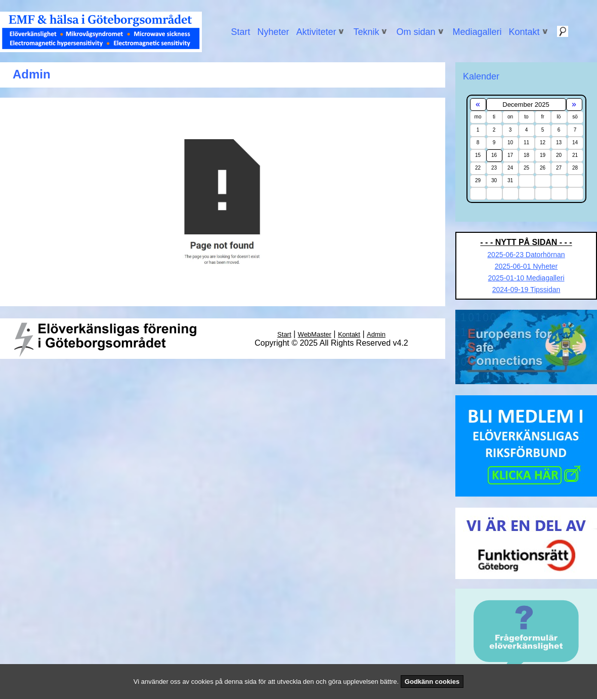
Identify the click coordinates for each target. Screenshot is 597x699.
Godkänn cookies (432, 681)
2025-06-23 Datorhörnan (526, 255)
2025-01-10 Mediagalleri (526, 278)
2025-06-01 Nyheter (526, 266)
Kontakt (349, 334)
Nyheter (273, 32)
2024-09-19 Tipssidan (526, 289)
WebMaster (314, 334)
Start (240, 32)
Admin (376, 334)
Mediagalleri (477, 32)
